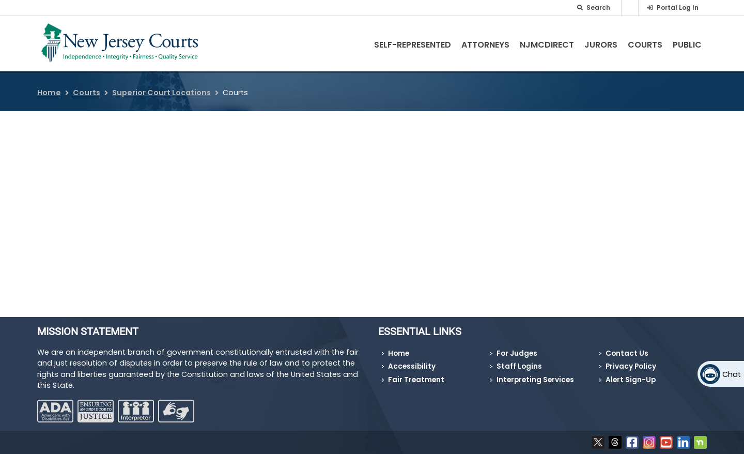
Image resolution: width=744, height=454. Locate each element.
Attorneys (485, 45)
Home (49, 92)
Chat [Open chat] (731, 374)
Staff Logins (519, 366)
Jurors (600, 45)
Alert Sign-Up (631, 380)
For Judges (517, 353)
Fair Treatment (416, 380)
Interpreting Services (535, 380)
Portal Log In (678, 7)
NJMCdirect (547, 45)
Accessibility (412, 366)
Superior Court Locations (161, 92)
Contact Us (627, 353)
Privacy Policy (631, 366)
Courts (645, 45)
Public (687, 45)
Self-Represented (412, 45)
